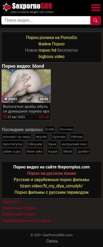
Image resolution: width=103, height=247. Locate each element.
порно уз (10, 201)
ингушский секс (74, 144)
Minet (67, 151)
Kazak (53, 151)
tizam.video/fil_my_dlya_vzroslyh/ (51, 185)
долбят (83, 151)
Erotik (49, 129)
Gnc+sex (66, 129)
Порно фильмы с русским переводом (51, 192)
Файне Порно (51, 43)
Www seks (35, 151)
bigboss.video (52, 56)
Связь (52, 241)
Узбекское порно (18, 214)
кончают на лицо (16, 137)
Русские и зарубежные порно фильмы (51, 179)
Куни (52, 144)
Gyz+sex (59, 137)
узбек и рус (12, 151)
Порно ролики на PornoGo (51, 37)
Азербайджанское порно (26, 220)
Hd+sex (77, 137)
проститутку (13, 144)
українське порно (19, 207)
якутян (41, 137)
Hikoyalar (35, 144)
